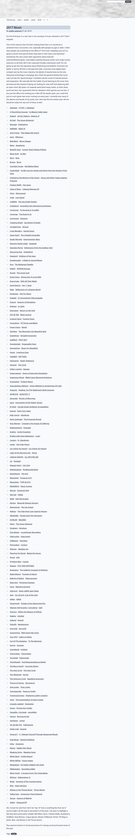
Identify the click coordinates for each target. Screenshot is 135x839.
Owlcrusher (14, 536)
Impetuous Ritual (17, 377)
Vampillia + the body (18, 712)
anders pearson (15, 31)
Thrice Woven (39, 790)
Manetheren (15, 474)
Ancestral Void (23, 490)
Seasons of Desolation (26, 302)
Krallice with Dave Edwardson (22, 436)
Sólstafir (13, 624)
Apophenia (20, 145)
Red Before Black (32, 166)
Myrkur (13, 503)
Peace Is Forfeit (29, 691)
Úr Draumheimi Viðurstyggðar (30, 298)
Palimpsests (28, 725)
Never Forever (26, 486)
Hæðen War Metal (24, 748)
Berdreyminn (23, 624)
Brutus (12, 162)
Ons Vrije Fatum (22, 444)
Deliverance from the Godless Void (38, 248)
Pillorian (13, 549)
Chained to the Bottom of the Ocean (24, 178)
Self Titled (22, 356)
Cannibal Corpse (16, 166)
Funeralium (14, 323)
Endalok (13, 298)
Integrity (13, 390)
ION (17, 557)
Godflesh (13, 340)
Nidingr (13, 511)
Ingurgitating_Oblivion (19, 386)
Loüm (37, 436)
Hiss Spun (27, 185)
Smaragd (27, 428)
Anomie (23, 729)
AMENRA (13, 129)
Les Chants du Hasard (37, 449)
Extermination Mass (32, 239)
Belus (12, 145)
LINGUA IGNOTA (16, 457)
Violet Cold (14, 729)
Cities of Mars (15, 189)
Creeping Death (16, 223)
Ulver (12, 700)
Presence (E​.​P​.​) (26, 478)
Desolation (29, 704)
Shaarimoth (14, 603)
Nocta (34, 453)
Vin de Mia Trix (16, 725)
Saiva (12, 587)
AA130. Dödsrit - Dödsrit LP (28, 116)
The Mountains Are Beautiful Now (32, 331)
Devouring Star (16, 252)
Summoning (15, 633)
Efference (19, 137)
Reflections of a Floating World (28, 289)
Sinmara (13, 612)
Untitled (20, 616)
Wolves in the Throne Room (21, 790)
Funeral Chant (15, 319)
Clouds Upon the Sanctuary (31, 515)
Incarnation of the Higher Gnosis (28, 402)
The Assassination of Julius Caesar (29, 700)
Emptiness (14, 294)
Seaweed (33, 243)
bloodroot (25, 415)
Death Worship (16, 239)
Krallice (13, 432)
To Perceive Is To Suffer (29, 210)
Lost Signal (20, 197)
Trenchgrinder (15, 691)
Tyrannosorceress (17, 695)
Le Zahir (21, 306)
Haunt (12, 352)
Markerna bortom (23, 587)
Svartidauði (14, 649)
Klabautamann (16, 428)
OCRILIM (13, 520)
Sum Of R (13, 637)
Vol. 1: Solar (27, 285)
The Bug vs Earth (17, 666)
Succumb (13, 628)
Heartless (23, 541)
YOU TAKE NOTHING (25, 566)
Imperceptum (15, 373)
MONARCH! (14, 486)
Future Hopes (27, 760)
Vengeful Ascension (28, 336)
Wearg (12, 748)
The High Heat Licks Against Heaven (32, 511)
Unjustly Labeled (16, 704)
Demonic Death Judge (19, 243)
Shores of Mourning (27, 398)
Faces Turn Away (24, 411)
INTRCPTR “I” (24, 394)
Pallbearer (14, 541)
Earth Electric (15, 285)
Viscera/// (14, 734)
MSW (12, 499)
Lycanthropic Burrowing (31, 532)
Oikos (12, 524)
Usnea (12, 708)
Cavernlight (14, 170)
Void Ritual (14, 740)
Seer (11, 595)
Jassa (12, 402)
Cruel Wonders (16, 231)
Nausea (26, 369)
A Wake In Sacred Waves (32, 260)
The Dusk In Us (25, 214)
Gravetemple (15, 344)
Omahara (14, 528)
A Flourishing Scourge (19, 112)
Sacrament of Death (32, 223)
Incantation (14, 382)
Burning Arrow (23, 716)
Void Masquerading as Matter (34, 662)
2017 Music (14, 27)
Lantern (13, 440)
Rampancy (14, 570)
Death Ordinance (27, 361)
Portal (12, 557)
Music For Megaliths (29, 348)
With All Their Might (29, 281)
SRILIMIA (22, 520)
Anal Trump (14, 133)
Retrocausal (21, 193)
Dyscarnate (14, 281)
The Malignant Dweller (24, 264)
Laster (12, 444)
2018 (39, 20)
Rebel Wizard (15, 574)
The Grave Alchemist (25, 120)
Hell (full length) (22, 499)
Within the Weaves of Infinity (30, 612)
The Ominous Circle (18, 679)
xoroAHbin (32, 712)
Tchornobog (15, 654)
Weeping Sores (16, 752)
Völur (12, 744)
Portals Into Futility (24, 708)
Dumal (12, 273)
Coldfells (13, 202)
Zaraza (12, 798)
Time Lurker (25, 687)
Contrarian (14, 210)
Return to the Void (27, 310)
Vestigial (17, 461)
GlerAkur (13, 331)
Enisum (13, 302)
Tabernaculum (31, 578)
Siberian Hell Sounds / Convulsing (23, 608)
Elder (12, 289)
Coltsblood (14, 206)
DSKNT (12, 269)
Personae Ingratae (27, 582)
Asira (12, 137)
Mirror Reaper (25, 141)
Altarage (13, 124)
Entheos (13, 306)
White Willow (15, 760)
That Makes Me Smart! (30, 133)
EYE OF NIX (14, 315)
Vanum (13, 716)
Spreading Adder (28, 769)
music (14, 834)
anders (26, 20)
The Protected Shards (32, 419)
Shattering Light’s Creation (37, 695)
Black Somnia (25, 315)
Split (40, 608)
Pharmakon (14, 545)
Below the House (34, 553)
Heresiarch (14, 361)
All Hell (13, 120)
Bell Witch (14, 141)
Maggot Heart (15, 465)
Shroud (25, 227)
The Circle (22, 365)
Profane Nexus (27, 382)
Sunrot (12, 645)
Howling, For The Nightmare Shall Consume (36, 390)
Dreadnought (15, 260)
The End (24, 474)
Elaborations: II (24, 777)
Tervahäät (14, 658)
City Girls (26, 465)
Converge (14, 214)
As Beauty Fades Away (38, 112)
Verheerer (14, 721)
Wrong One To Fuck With (31, 277)
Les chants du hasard (18, 449)
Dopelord (13, 256)
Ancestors (20, 744)
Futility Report (27, 756)
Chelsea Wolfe (15, 185)
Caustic (26, 562)
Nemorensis (15, 507)
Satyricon (13, 591)
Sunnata (20, 645)
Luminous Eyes (22, 352)
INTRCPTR (14, 394)
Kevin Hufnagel (16, 419)
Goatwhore (14, 336)
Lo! (11, 461)
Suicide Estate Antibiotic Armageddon (33, 407)
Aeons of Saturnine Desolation (35, 373)
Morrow (13, 495)
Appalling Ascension (35, 679)
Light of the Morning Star (20, 453)
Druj (11, 264)
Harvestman (15, 348)
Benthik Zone (15, 149)
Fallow (20, 495)
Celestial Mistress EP (31, 189)
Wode (12, 781)
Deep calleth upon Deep (29, 591)
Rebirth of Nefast (17, 578)
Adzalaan (13, 108)
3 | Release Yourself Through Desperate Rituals (38, 734)
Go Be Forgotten (24, 432)
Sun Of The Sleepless (18, 641)
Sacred (25, 675)
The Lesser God (23, 273)
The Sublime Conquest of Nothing (34, 570)
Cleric (12, 193)
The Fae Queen (27, 507)
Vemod (20, 620)
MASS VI (22, 129)
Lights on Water (25, 637)
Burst (19, 162)
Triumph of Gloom (29, 574)
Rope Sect (14, 582)
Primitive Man (15, 562)
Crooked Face (15, 227)
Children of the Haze (27, 256)
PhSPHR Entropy (23, 269)
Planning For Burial (17, 553)
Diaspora (24, 218)
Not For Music (25, 294)
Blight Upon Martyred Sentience (38, 377)
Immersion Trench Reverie (31, 794)
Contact (24, 545)
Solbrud (13, 620)
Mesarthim (14, 478)
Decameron (30, 683)
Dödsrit (13, 116)
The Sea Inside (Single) (27, 202)
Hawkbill (13, 356)
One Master (14, 532)
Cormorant (14, 218)
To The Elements (35, 641)
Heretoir (13, 365)
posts (33, 20)
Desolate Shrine (16, 248)
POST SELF (23, 340)
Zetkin (12, 802)
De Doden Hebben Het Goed (32, 765)
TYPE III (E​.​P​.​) (25, 482)
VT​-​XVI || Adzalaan (26, 108)
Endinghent (23, 124)
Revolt (24, 327)
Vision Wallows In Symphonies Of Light (46, 386)
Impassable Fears (29, 344)
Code (12, 197)
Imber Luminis (16, 369)
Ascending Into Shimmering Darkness (35, 206)
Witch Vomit (15, 773)
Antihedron (28, 252)
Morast (13, 490)
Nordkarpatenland (30, 469)
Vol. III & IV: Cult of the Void (26, 595)
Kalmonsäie (24, 658)
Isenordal (14, 398)
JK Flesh (13, 407)
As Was (23, 154)
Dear (17, 158)
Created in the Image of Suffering (35, 423)
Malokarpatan (15, 469)
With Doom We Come (30, 633)
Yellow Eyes (14, 794)
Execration (14, 310)
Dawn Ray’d (14, 235)
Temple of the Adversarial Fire (33, 603)
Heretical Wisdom (27, 740)
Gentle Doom (28, 231)
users (19, 20)
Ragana (13, 566)
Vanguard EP (21, 802)
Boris (12, 158)
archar (22, 721)
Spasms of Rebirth (24, 798)
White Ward (14, 756)
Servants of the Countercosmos (29, 781)
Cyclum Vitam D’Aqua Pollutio (34, 149)
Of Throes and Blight (29, 323)
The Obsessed (15, 675)
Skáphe (13, 616)
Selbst (12, 599)
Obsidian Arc (23, 549)
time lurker (14, 687)
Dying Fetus (14, 277)
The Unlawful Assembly (30, 235)
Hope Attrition (21, 786)
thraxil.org (11, 20)
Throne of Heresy (17, 683)
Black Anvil (14, 154)
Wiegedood (14, 765)
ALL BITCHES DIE (31, 457)
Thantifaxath (15, 662)
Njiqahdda (14, 515)
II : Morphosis (23, 440)
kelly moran (14, 415)
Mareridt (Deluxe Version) (27, 503)
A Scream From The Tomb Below (34, 773)
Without (13, 777)
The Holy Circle (16, 670)
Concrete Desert (31, 666)
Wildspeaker (15, 769)
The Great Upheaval (24, 524)
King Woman (15, 423)
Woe (11, 786)
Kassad (13, 411)
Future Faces (15, 327)
